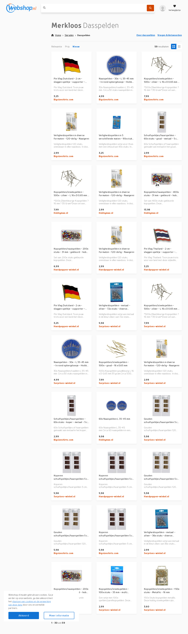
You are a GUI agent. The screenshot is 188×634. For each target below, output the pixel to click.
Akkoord (23, 615)
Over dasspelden (145, 35)
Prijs (67, 46)
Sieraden (69, 35)
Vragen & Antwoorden (169, 35)
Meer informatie (59, 615)
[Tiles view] (173, 46)
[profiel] (162, 8)
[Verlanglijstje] (174, 8)
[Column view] (179, 46)
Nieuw (76, 46)
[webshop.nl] (21, 8)
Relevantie (56, 46)
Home (56, 35)
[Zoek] (150, 8)
